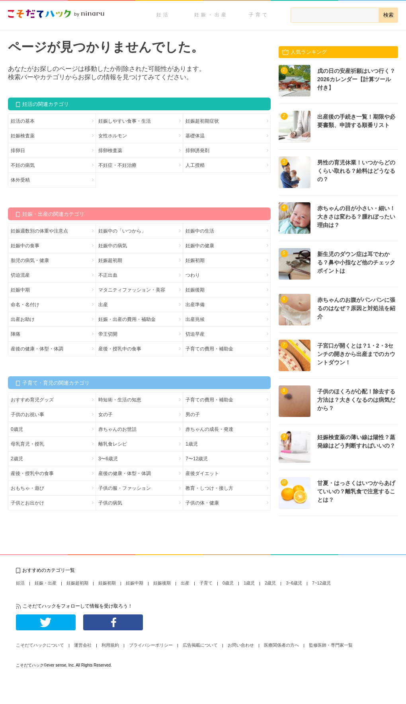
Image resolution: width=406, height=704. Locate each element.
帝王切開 (107, 334)
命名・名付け (25, 304)
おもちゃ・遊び (27, 488)
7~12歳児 (321, 583)
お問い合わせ (241, 645)
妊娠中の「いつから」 (122, 231)
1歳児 (191, 444)
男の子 (192, 414)
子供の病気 (110, 503)
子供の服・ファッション (124, 488)
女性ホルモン (112, 136)
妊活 (163, 15)
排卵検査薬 (110, 150)
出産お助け (23, 319)
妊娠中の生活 (199, 231)
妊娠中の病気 (112, 245)
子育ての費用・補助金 (209, 349)
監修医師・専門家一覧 (331, 645)
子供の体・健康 (202, 503)
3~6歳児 (294, 583)
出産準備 (195, 304)
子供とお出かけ (27, 503)
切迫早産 (195, 334)
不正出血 (107, 275)
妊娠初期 (195, 260)
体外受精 (20, 180)
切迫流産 (20, 275)
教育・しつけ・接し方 (209, 488)
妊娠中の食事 (25, 245)
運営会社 (83, 645)
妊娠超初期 (110, 260)
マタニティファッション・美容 (131, 290)
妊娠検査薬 (23, 136)
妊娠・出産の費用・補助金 (127, 319)
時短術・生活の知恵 (119, 400)
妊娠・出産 (211, 15)
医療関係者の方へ (281, 645)
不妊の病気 (23, 165)
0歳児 (17, 429)
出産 (103, 304)
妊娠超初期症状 (202, 121)
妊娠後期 (195, 290)
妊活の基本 (23, 121)
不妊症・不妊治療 (117, 165)
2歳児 (17, 459)
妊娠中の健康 (199, 245)
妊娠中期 (20, 290)
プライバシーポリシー (151, 645)
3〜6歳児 (108, 459)
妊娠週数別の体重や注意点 (39, 231)
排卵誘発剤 (197, 150)
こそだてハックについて (40, 645)
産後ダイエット (202, 473)
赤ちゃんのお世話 (117, 429)
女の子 (105, 414)
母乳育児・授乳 (27, 444)
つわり (192, 275)
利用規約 (110, 645)
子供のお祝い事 (27, 414)
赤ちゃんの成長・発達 (209, 429)
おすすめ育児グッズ (32, 400)
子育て (259, 15)
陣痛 (15, 334)
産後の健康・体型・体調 (37, 349)
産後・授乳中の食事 (119, 349)
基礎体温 (195, 136)
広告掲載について (200, 645)
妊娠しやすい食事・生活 (124, 121)
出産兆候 (195, 319)
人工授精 (195, 165)
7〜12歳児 (196, 459)
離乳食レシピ (112, 444)
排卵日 (18, 150)
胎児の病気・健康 (30, 260)
